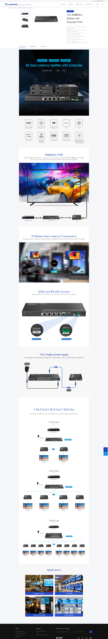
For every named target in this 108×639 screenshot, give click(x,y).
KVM (37, 633)
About (98, 4)
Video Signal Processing (41, 634)
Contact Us (94, 1)
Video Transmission (22, 7)
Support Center (90, 4)
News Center (81, 4)
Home (10, 7)
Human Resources (19, 634)
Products (74, 4)
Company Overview (19, 631)
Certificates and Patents (20, 633)
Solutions (67, 4)
